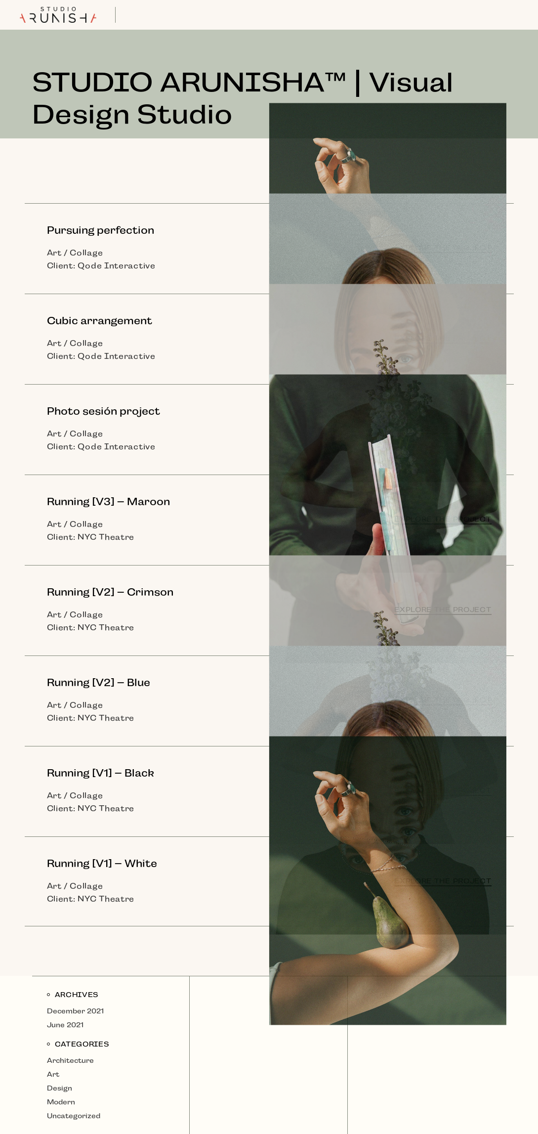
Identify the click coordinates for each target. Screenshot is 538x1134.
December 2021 (75, 1011)
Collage (86, 253)
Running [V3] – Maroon (108, 502)
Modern (61, 1102)
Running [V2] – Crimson (110, 592)
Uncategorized (73, 1116)
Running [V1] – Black (100, 773)
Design (59, 1088)
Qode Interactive (116, 265)
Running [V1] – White (102, 864)
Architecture (70, 1060)
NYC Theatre (106, 537)
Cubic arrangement (99, 321)
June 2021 (65, 1025)
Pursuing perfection (100, 230)
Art (54, 253)
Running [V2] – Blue (98, 683)
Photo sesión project (103, 411)
